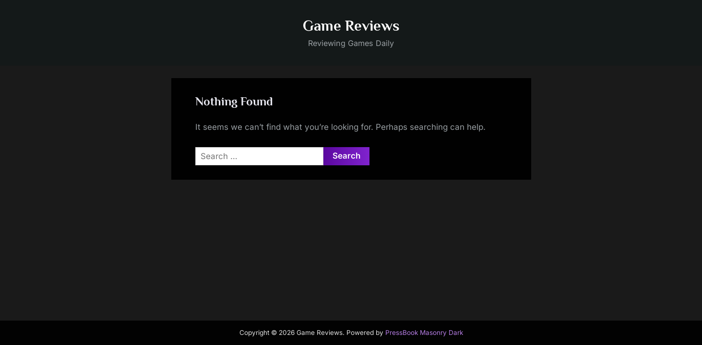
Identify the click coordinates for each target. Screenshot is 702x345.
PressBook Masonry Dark (424, 332)
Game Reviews (351, 25)
